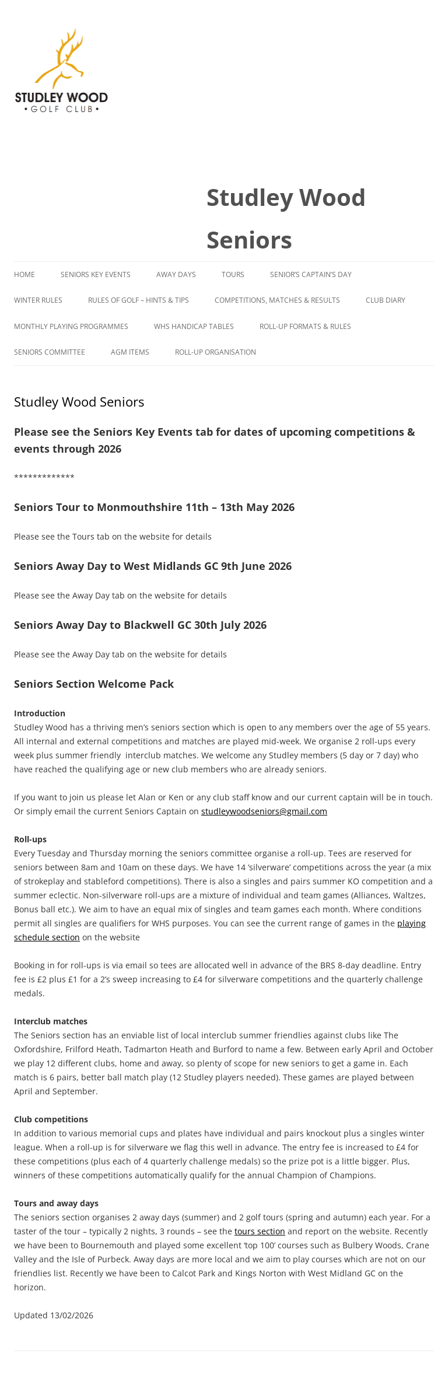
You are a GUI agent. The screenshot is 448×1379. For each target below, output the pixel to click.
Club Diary (385, 300)
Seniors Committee (49, 352)
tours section (260, 1231)
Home (24, 274)
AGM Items (130, 352)
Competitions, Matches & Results (277, 300)
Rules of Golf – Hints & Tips (138, 300)
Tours (233, 274)
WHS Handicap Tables (194, 326)
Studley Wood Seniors (286, 218)
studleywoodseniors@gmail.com (264, 811)
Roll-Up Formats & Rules (305, 326)
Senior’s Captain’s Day (311, 274)
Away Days (176, 274)
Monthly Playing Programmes (71, 326)
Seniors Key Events (96, 274)
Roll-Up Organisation (215, 352)
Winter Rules (38, 300)
